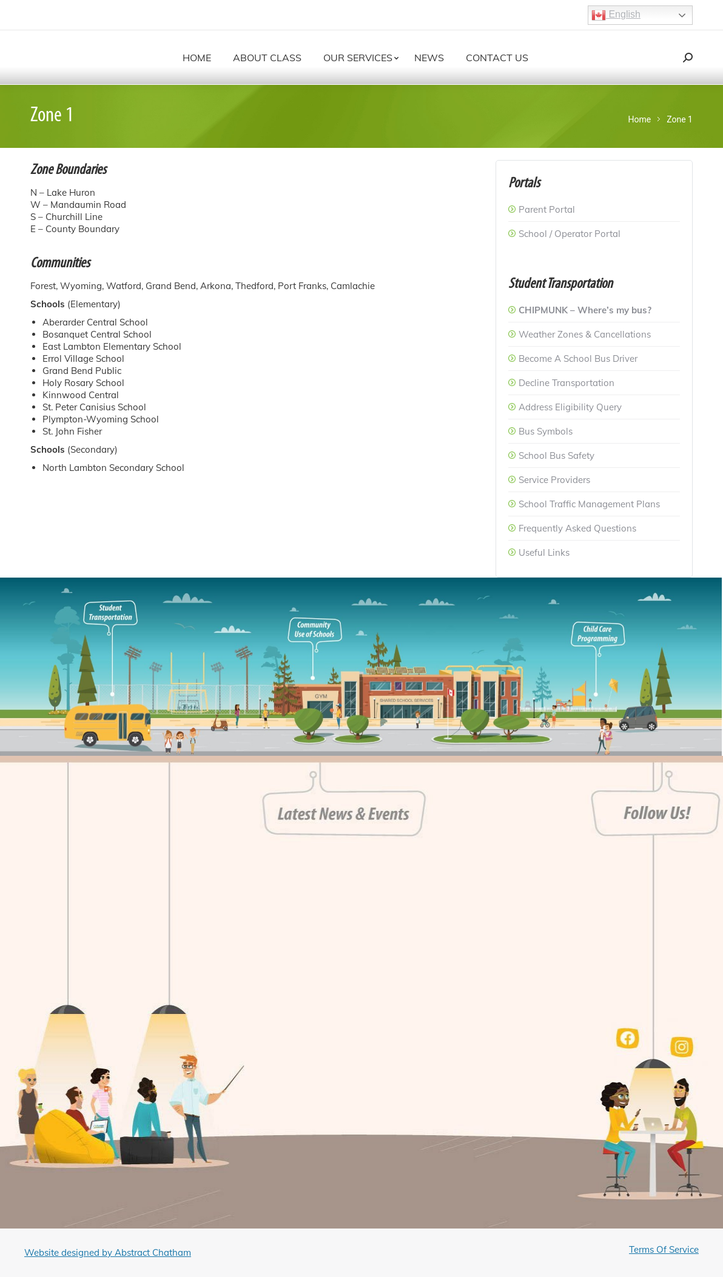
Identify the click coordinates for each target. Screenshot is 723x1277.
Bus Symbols (546, 431)
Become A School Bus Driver (578, 358)
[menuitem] (197, 57)
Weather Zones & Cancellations (585, 334)
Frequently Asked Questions (577, 528)
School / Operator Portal (569, 233)
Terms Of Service (664, 1249)
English (616, 15)
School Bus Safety (556, 455)
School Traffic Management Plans (589, 504)
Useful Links (544, 552)
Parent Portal (547, 209)
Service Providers (554, 479)
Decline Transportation (566, 382)
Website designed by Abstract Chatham (107, 1252)
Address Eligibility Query (570, 407)
